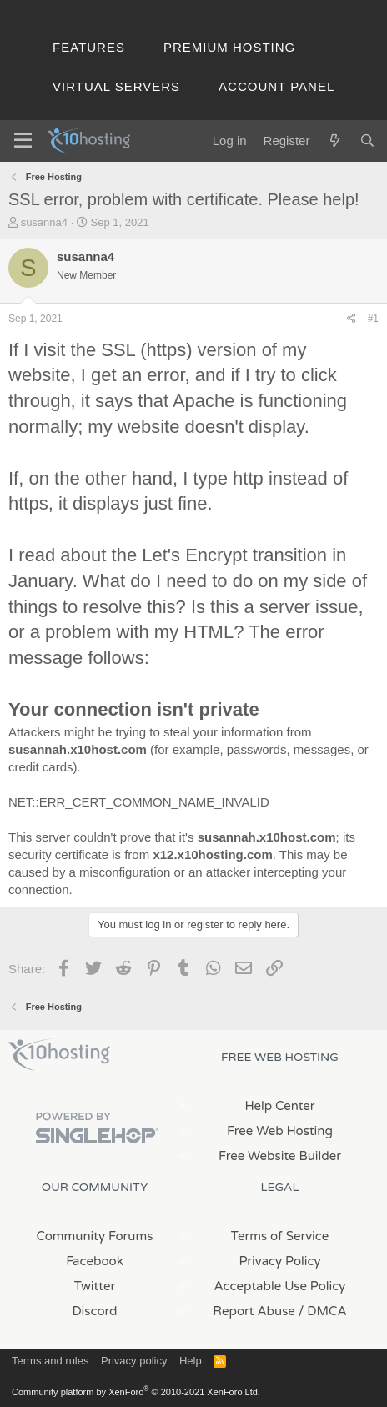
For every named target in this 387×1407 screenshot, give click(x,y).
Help (190, 1360)
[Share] (351, 319)
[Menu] (23, 141)
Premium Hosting (229, 47)
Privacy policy (134, 1360)
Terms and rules (50, 1360)
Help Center (279, 1105)
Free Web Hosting (280, 1130)
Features (89, 47)
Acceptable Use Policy (280, 1286)
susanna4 (44, 222)
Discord (94, 1311)
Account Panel (276, 86)
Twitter (94, 1286)
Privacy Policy (279, 1261)
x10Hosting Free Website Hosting (59, 1055)
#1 (373, 318)
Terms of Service (280, 1236)
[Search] (367, 140)
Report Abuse (254, 1311)
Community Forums (95, 1236)
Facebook (94, 1261)
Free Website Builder (280, 1155)
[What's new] (334, 140)
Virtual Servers (116, 86)
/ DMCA (323, 1311)
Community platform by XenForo (136, 1392)
